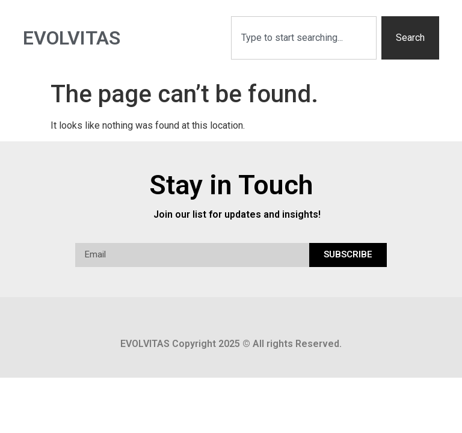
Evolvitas (71, 37)
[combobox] (304, 38)
